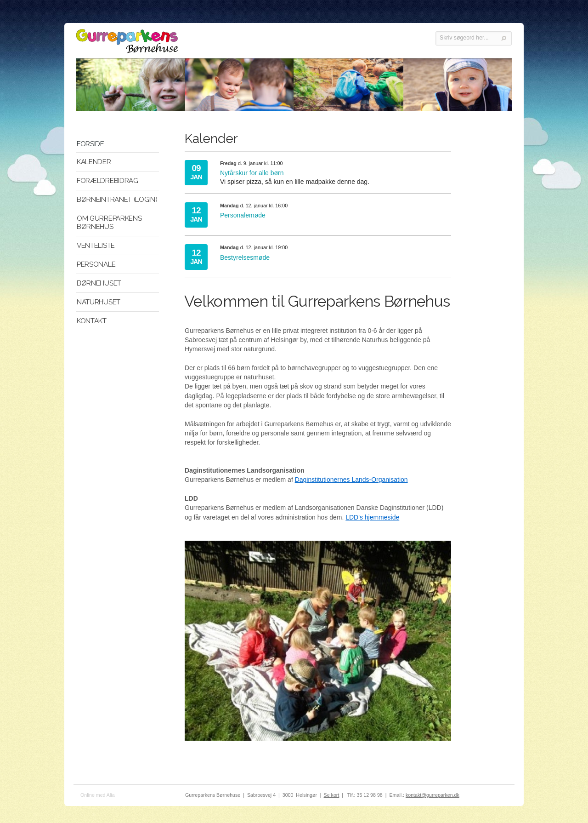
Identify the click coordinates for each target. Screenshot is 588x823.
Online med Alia (97, 795)
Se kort (331, 795)
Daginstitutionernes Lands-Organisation (351, 479)
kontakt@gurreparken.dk (432, 795)
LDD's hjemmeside (372, 517)
